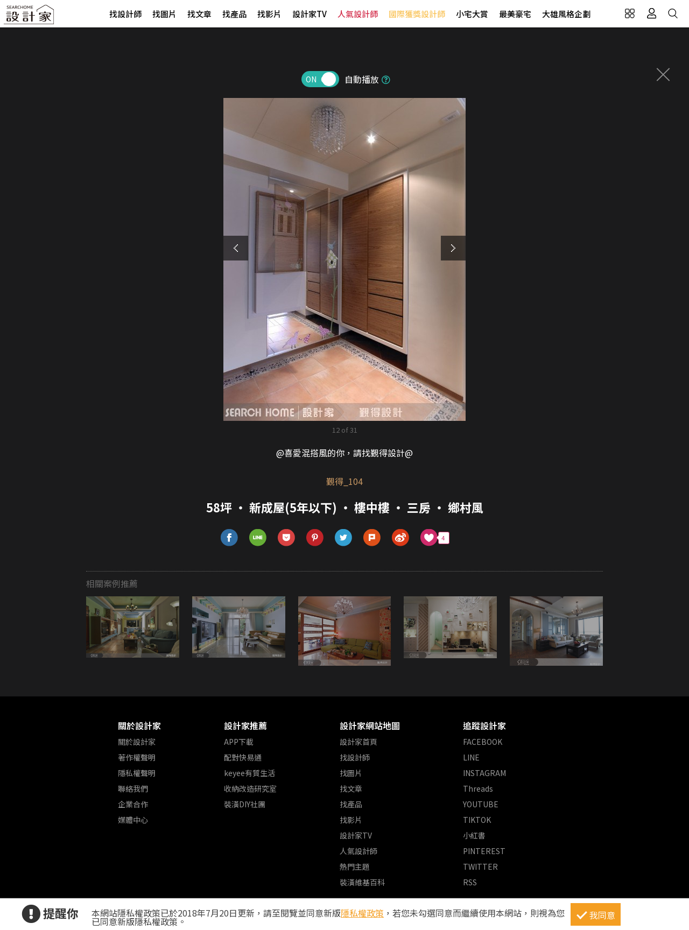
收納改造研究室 (250, 788)
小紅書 (474, 835)
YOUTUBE (480, 804)
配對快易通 (243, 757)
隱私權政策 (362, 912)
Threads (478, 788)
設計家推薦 (245, 725)
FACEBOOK (482, 741)
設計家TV (309, 13)
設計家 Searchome (30, 17)
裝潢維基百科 (362, 882)
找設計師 (125, 13)
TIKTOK (477, 819)
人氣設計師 (358, 13)
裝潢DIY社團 (244, 804)
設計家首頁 (358, 741)
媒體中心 (133, 819)
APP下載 (239, 741)
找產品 (234, 13)
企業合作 (133, 804)
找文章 (199, 13)
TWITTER (480, 866)
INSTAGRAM (484, 772)
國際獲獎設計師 (417, 13)
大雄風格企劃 (566, 13)
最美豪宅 (515, 13)
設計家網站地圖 (370, 725)
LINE (471, 757)
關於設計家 (139, 725)
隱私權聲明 (137, 772)
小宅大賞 (472, 13)
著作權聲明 (137, 757)
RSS (470, 882)
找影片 (269, 13)
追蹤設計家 (484, 725)
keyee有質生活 (249, 772)
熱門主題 (355, 866)
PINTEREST (484, 851)
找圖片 (164, 13)
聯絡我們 (133, 788)
